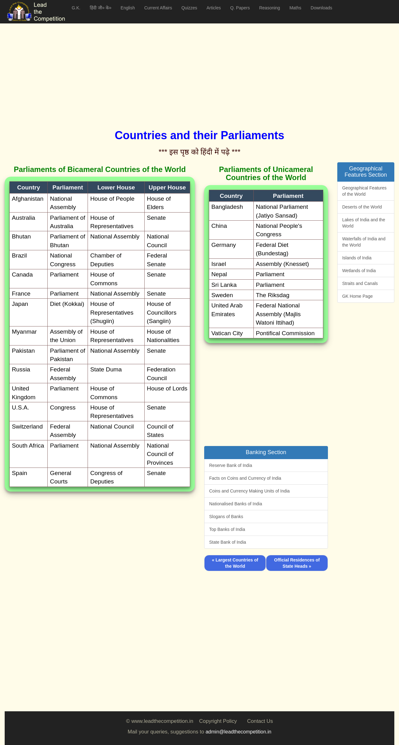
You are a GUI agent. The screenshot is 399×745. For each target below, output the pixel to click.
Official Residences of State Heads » (297, 563)
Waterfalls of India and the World (364, 242)
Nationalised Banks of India (235, 503)
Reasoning (269, 7)
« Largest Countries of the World (235, 563)
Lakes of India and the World (363, 222)
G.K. (76, 7)
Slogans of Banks (226, 516)
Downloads (321, 7)
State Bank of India (227, 542)
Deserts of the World (362, 206)
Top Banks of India (227, 529)
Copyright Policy (218, 721)
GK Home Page (357, 296)
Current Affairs (158, 7)
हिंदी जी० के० (100, 7)
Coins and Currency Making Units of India (249, 490)
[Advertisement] (192, 68)
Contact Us (260, 721)
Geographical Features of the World (364, 191)
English (128, 7)
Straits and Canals (360, 283)
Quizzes (189, 7)
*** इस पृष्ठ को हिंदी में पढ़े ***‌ (200, 152)
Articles (214, 7)
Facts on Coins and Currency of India (245, 478)
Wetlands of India (359, 270)
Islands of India (357, 257)
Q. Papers (240, 7)
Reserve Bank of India (230, 465)
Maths (295, 7)
